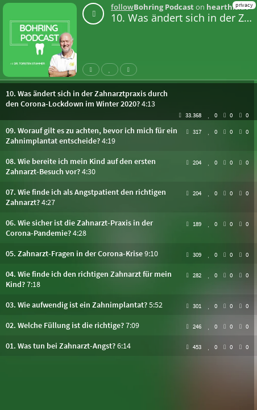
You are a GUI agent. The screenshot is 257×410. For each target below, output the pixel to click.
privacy (244, 5)
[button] (128, 98)
